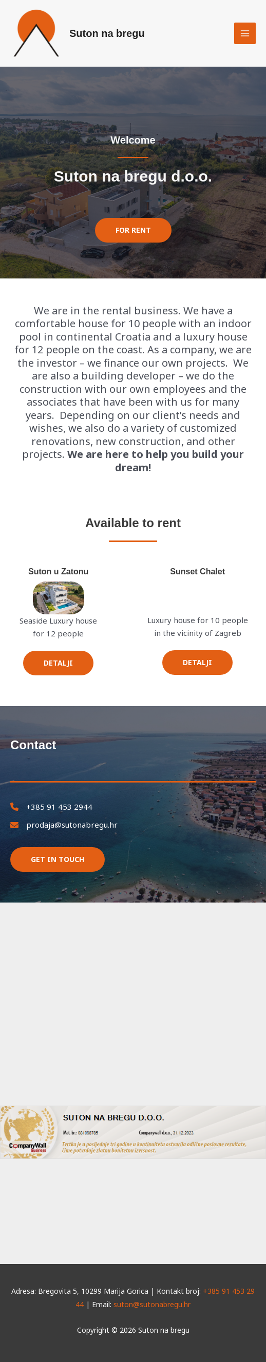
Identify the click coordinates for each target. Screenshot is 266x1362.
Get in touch (57, 859)
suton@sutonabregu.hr (152, 1304)
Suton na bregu (107, 33)
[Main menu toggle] (245, 34)
